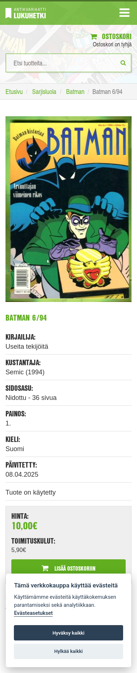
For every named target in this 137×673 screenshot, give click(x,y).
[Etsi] (123, 62)
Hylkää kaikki (68, 651)
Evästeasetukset (33, 613)
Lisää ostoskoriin (68, 568)
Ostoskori (111, 36)
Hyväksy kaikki (68, 633)
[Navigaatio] (124, 14)
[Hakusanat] (68, 62)
